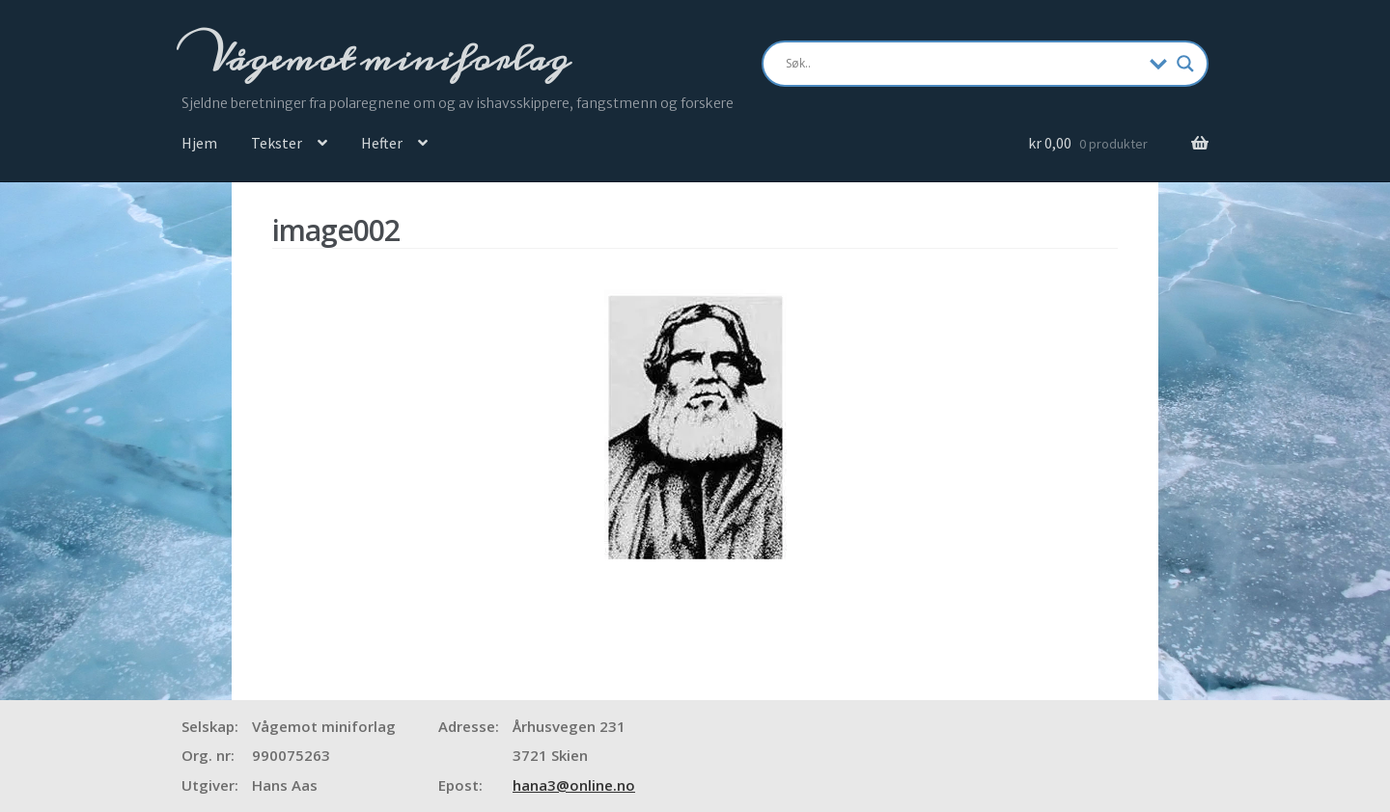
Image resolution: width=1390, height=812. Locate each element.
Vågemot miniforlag (385, 59)
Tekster (276, 142)
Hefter (382, 142)
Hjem (199, 142)
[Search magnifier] (1185, 63)
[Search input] (963, 63)
